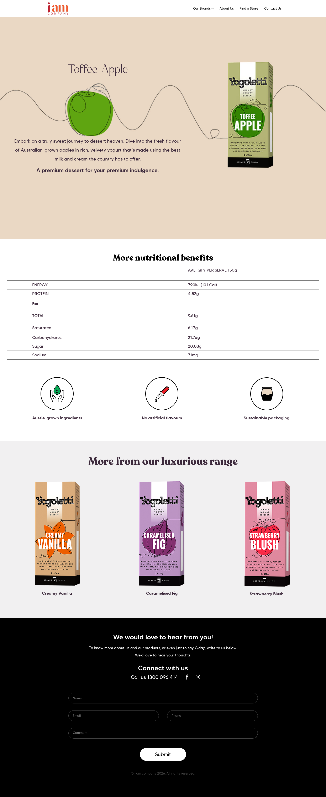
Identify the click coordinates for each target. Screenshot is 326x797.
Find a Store (249, 8)
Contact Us (273, 8)
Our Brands (202, 8)
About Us (227, 8)
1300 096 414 (162, 677)
